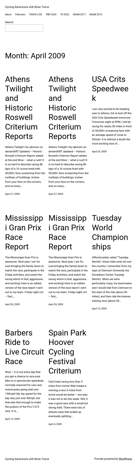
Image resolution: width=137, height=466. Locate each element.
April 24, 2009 (99, 151)
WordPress (125, 458)
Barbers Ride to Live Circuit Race (24, 347)
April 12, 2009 (12, 419)
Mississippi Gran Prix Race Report (24, 232)
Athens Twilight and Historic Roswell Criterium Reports (21, 108)
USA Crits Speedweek (110, 89)
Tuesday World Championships (110, 232)
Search (9, 22)
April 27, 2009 (12, 194)
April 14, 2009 (99, 308)
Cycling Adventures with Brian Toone (27, 6)
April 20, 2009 (12, 304)
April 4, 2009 (55, 424)
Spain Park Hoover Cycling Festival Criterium (67, 351)
